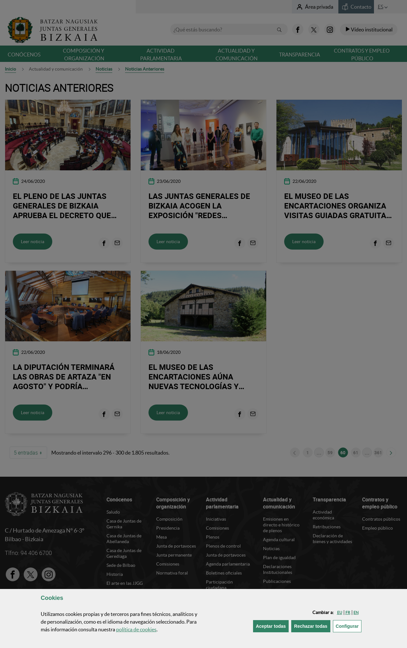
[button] (339, 612)
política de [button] (136, 629)
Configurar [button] (349, 626)
